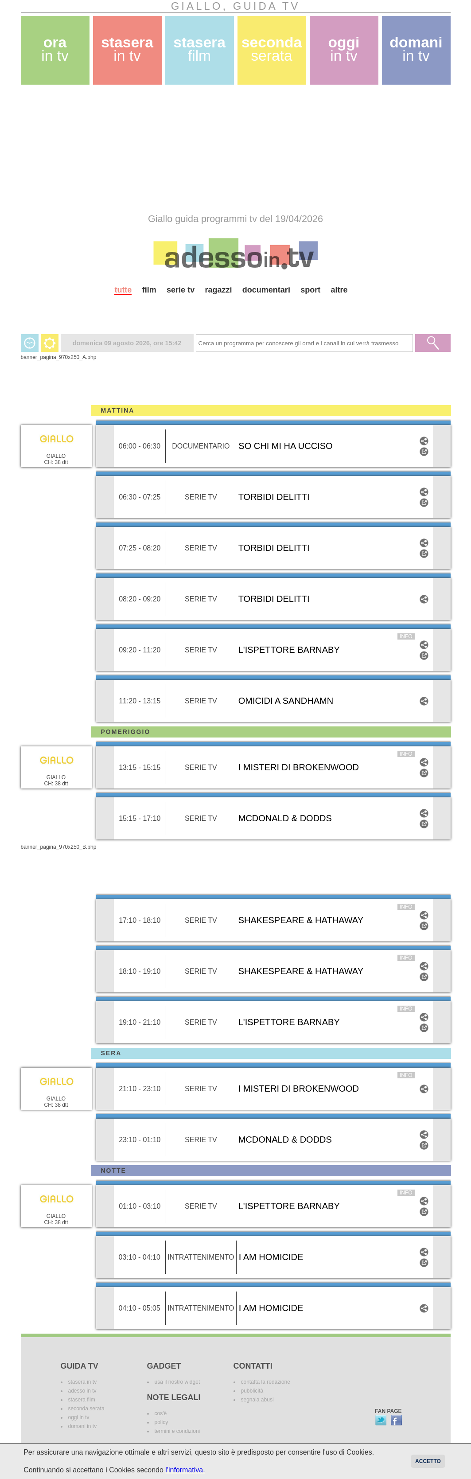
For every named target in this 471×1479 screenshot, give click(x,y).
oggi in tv (79, 1417)
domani (415, 49)
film (149, 289)
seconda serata (86, 1408)
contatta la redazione (265, 1382)
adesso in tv (82, 1391)
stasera (127, 49)
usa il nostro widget (177, 1382)
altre (339, 289)
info (406, 636)
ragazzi (218, 289)
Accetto (428, 1461)
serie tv (181, 289)
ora (55, 49)
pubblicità (252, 1391)
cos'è (161, 1413)
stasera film (81, 1400)
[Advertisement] (236, 149)
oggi (344, 49)
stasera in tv (82, 1382)
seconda (271, 49)
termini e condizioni (177, 1431)
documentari (266, 289)
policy (161, 1422)
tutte (123, 289)
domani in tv (82, 1426)
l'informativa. (185, 1470)
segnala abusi (257, 1400)
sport (310, 289)
